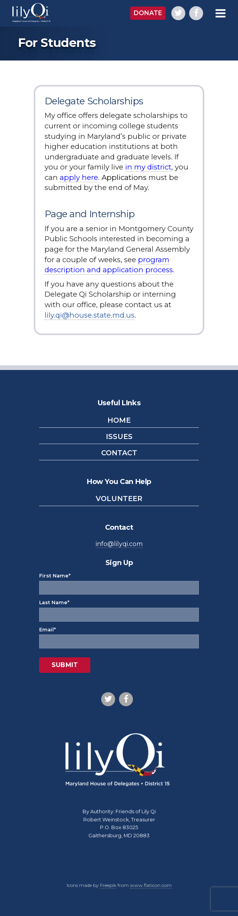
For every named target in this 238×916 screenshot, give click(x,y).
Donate (148, 13)
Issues (119, 436)
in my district (148, 166)
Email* (119, 636)
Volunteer (119, 498)
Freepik (108, 885)
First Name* (119, 582)
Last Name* (119, 609)
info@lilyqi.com (119, 544)
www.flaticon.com (151, 885)
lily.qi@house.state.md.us (90, 315)
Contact (119, 453)
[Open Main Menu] (222, 13)
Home (119, 420)
